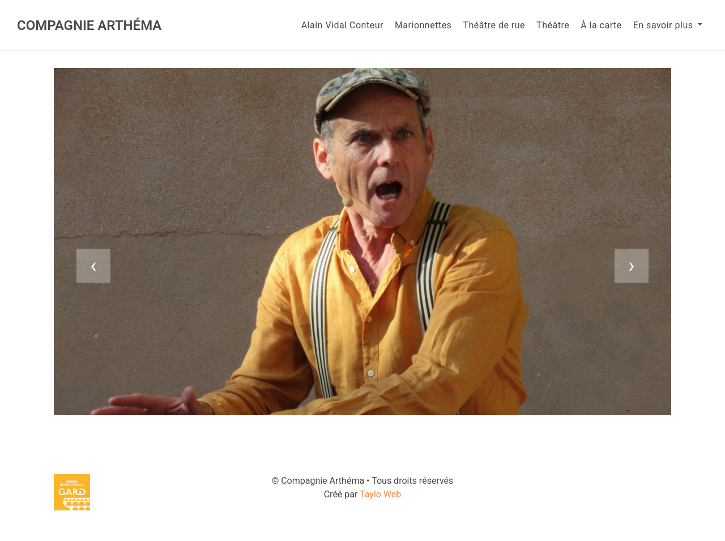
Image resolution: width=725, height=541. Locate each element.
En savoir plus (664, 25)
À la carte (601, 25)
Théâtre (552, 25)
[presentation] (93, 266)
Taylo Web (380, 494)
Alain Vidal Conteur (342, 25)
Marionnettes (423, 25)
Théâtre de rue (494, 25)
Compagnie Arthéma (89, 25)
